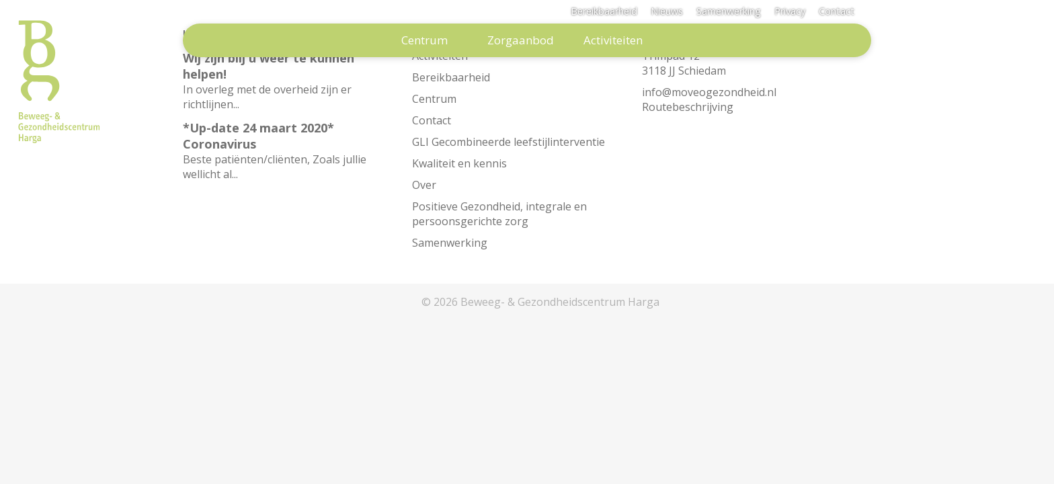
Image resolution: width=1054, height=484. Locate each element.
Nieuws (667, 11)
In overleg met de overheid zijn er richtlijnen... (289, 81)
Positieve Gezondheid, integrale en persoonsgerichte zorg (499, 214)
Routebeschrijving (687, 106)
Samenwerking (728, 11)
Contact (836, 11)
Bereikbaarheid (604, 11)
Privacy (789, 11)
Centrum (424, 40)
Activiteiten (613, 40)
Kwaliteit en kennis (459, 163)
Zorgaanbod (520, 40)
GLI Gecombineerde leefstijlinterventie (508, 141)
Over (424, 184)
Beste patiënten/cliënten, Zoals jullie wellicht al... (289, 151)
